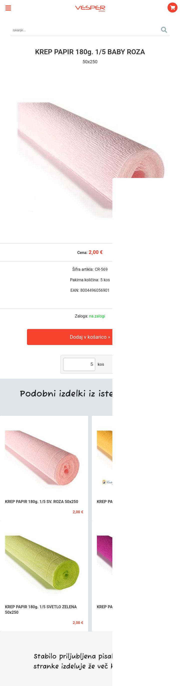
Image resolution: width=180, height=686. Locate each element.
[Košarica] (173, 7)
